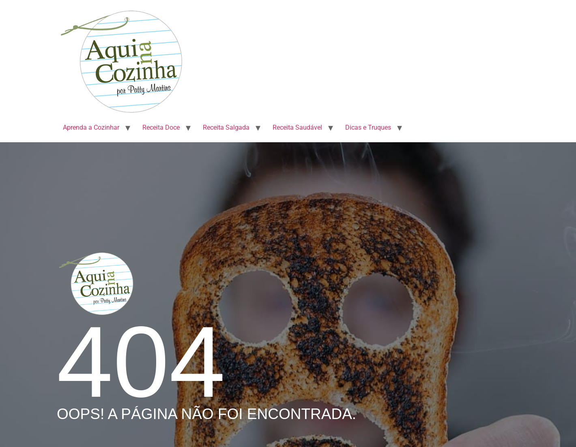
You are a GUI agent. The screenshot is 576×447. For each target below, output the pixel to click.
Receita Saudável (297, 127)
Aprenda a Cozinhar (91, 127)
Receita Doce (161, 127)
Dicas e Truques (368, 127)
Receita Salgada (226, 127)
